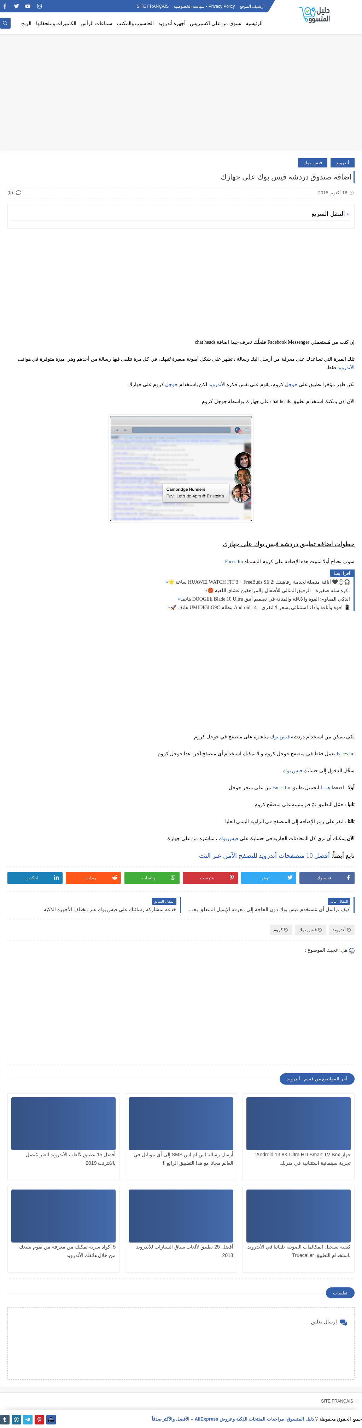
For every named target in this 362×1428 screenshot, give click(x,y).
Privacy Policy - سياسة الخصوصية (204, 6)
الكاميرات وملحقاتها (56, 23)
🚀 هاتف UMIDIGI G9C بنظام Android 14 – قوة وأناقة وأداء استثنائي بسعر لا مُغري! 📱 (260, 607)
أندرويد (342, 162)
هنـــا (325, 787)
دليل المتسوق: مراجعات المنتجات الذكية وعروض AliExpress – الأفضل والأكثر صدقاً (233, 1419)
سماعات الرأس (96, 23)
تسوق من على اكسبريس (215, 23)
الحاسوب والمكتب (135, 23)
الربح (26, 23)
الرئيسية (254, 23)
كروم (280, 929)
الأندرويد (346, 367)
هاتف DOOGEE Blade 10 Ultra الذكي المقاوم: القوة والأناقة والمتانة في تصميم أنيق (265, 599)
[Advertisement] (181, 96)
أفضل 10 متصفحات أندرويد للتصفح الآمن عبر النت (264, 855)
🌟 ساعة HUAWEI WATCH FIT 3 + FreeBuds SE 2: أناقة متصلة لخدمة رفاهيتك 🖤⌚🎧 (259, 582)
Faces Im (234, 561)
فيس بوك (312, 162)
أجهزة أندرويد (172, 23)
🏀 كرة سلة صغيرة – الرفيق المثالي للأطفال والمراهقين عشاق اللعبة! (279, 590)
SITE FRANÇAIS (153, 6)
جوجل (291, 384)
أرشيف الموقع (252, 6)
